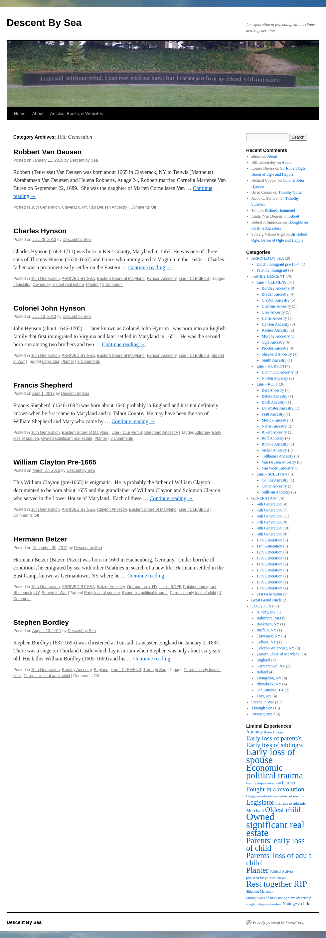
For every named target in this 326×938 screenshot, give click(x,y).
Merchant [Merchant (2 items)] (255, 810)
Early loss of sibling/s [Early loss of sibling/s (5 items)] (274, 744)
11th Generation (269, 546)
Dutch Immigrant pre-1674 (277, 264)
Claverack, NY (74, 207)
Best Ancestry (273, 390)
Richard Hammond (279, 210)
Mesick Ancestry (275, 420)
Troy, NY (263, 696)
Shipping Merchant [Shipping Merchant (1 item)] (259, 891)
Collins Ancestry (275, 480)
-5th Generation (269, 510)
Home (20, 113)
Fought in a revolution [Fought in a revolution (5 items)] (275, 789)
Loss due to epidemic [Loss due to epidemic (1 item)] (290, 803)
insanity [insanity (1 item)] (298, 796)
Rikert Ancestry (274, 432)
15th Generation (269, 570)
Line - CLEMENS (194, 278)
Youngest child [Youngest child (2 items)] (297, 903)
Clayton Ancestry (112, 509)
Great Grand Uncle (266, 600)
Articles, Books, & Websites (76, 113)
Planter (92, 284)
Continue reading (150, 267)
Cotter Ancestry (274, 486)
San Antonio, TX (269, 690)
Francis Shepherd (42, 385)
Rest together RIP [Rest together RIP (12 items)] (276, 884)
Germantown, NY (142, 586)
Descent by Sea (84, 160)
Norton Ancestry (275, 378)
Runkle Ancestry (275, 444)
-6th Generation (269, 516)
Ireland (262, 672)
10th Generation (45, 207)
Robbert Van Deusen (47, 152)
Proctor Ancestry (275, 348)
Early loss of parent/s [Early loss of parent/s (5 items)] (273, 738)
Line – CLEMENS (271, 282)
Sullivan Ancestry (276, 492)
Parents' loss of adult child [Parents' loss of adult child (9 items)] (278, 859)
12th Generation (269, 552)
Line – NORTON (270, 366)
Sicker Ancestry (274, 450)
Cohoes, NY (266, 642)
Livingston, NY (268, 678)
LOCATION (261, 606)
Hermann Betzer (40, 539)
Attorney (202, 432)
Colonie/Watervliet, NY (275, 648)
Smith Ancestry (274, 360)
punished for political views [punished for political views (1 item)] (266, 878)
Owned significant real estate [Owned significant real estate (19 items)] (275, 824)
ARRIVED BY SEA (78, 278)
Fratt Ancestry (273, 414)
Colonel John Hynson (49, 308)
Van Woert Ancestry (278, 468)
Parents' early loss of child (193, 592)
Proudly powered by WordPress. (278, 922)
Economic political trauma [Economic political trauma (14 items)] (274, 771)
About (38, 113)
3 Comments (88, 361)
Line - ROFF (170, 586)
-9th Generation (269, 534)
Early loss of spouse (102, 592)
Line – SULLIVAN (271, 474)
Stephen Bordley (41, 622)
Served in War (54, 592)
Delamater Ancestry (278, 408)
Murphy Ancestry (276, 336)
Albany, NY (265, 612)
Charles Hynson (40, 231)
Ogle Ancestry (273, 342)
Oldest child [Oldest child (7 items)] (282, 810)
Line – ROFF (267, 384)
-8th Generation (269, 528)
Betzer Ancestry (111, 586)
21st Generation (269, 594)
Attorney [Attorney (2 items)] (254, 731)
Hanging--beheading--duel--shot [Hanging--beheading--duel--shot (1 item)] (269, 796)
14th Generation (269, 564)
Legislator (21, 284)
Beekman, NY (267, 624)
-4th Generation (269, 504)
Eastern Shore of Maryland (121, 278)
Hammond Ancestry (278, 372)
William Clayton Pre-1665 (54, 462)
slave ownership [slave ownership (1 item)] (299, 898)
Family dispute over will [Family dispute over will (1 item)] (263, 783)
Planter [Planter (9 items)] (257, 870)
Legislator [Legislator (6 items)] (260, 802)
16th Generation (269, 576)
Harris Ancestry (274, 318)
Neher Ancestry (274, 426)
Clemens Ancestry (276, 306)
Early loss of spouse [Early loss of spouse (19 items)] (270, 755)
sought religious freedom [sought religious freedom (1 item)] (264, 904)
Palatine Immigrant (199, 586)
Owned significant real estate (58, 284)
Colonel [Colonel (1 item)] (278, 732)
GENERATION (264, 498)
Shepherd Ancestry (161, 432)
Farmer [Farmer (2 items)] (288, 782)
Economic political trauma (145, 592)
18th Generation (269, 588)
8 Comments (121, 438)
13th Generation (269, 558)
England (101, 669)
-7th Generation (269, 522)
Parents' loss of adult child (47, 675)
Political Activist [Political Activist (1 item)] (281, 871)
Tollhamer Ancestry (277, 456)
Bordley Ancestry (76, 669)
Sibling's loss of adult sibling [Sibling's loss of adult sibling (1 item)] (266, 898)
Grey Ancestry (273, 312)
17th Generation (269, 582)
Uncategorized (263, 714)
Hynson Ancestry (161, 278)
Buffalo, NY (266, 630)
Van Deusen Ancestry (108, 207)
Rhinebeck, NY (26, 592)
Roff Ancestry (273, 438)
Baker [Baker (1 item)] (268, 732)
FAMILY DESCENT (268, 276)
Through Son (154, 669)
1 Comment (112, 284)
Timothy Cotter (290, 192)
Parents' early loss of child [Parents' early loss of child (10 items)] (275, 844)
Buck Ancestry (273, 402)
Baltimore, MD (268, 618)
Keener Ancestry (275, 330)
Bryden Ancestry (275, 294)
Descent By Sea (44, 22)
